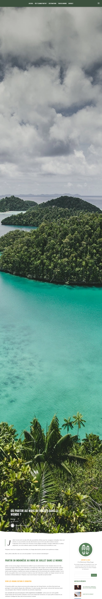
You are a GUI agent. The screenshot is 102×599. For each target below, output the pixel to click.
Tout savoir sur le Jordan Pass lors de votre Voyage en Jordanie (89, 587)
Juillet (10, 521)
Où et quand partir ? (41, 3)
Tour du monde (62, 3)
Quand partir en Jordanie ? (88, 594)
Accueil (31, 3)
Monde (15, 521)
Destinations (52, 3)
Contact (70, 3)
